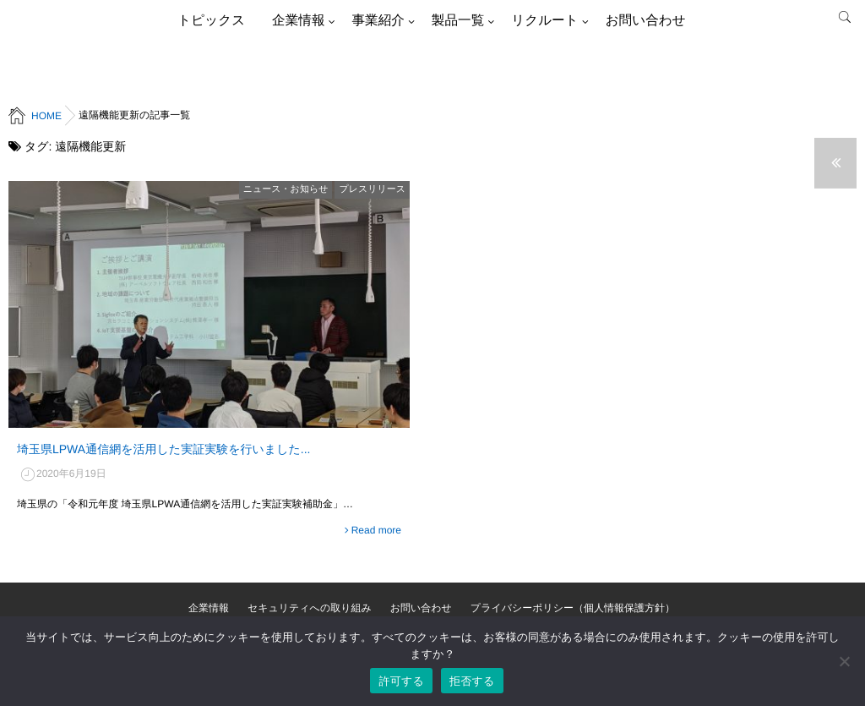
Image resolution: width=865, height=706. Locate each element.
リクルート (544, 21)
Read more (376, 530)
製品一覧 (458, 21)
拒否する (472, 681)
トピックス (211, 21)
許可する (401, 681)
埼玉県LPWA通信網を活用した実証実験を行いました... (163, 449)
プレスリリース (372, 189)
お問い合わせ (646, 21)
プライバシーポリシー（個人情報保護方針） (573, 608)
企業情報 (298, 21)
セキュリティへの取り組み (310, 608)
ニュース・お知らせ (286, 189)
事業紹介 (377, 21)
